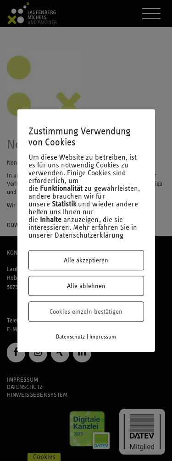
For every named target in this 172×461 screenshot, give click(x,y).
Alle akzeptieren (86, 260)
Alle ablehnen (86, 285)
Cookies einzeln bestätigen (86, 311)
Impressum (102, 336)
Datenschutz (70, 336)
